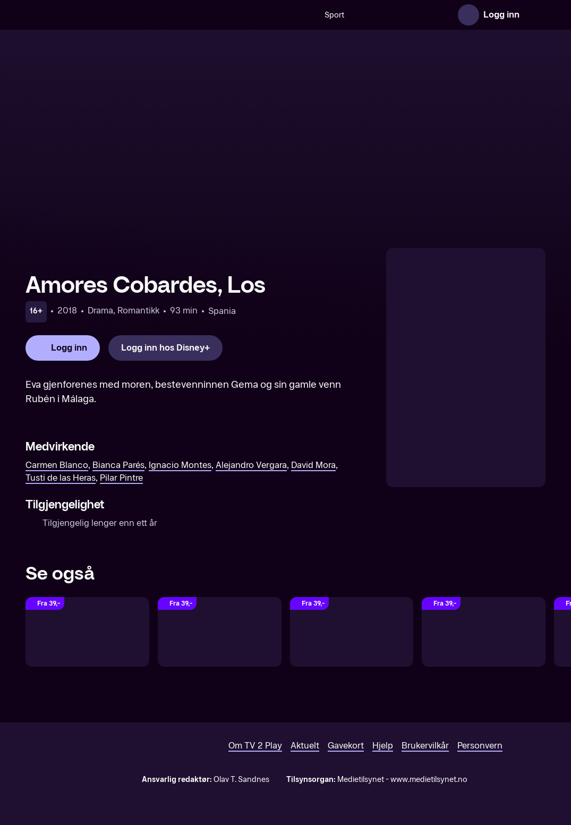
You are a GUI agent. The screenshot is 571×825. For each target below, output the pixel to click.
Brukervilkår (425, 746)
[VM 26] (353, 14)
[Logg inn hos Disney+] (165, 348)
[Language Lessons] (352, 632)
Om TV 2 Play (255, 746)
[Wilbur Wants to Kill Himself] (87, 632)
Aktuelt (305, 746)
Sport (246, 15)
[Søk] (216, 14)
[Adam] (484, 632)
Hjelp (382, 746)
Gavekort (346, 746)
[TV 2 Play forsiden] (105, 14)
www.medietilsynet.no (428, 779)
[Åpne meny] (535, 14)
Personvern (479, 746)
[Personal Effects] (220, 632)
